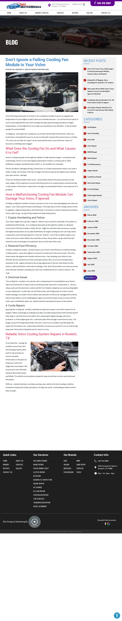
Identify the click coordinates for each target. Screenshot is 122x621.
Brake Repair (38, 464)
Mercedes (67, 468)
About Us (23, 12)
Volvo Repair (92, 200)
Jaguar (66, 464)
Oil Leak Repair (39, 491)
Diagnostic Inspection (42, 479)
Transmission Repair (41, 502)
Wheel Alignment (40, 506)
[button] (117, 616)
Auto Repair (92, 145)
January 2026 (92, 227)
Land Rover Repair (94, 176)
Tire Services (38, 498)
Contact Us (105, 12)
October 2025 (92, 245)
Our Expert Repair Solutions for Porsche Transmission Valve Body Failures (100, 109)
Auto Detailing (93, 133)
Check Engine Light (41, 468)
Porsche (80, 468)
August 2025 (92, 258)
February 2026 (92, 221)
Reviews (75, 12)
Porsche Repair (93, 189)
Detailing (37, 476)
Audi (65, 460)
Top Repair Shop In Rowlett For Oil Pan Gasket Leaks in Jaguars (100, 101)
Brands (6, 464)
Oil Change (37, 487)
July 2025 (90, 264)
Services (60, 12)
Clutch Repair (39, 472)
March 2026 (91, 214)
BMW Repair (92, 152)
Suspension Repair (40, 495)
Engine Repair (38, 483)
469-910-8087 (102, 3)
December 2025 (93, 233)
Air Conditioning (40, 460)
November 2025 (93, 239)
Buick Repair (92, 158)
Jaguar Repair (92, 170)
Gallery (89, 12)
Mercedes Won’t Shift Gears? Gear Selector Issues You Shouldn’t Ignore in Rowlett (100, 91)
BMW (78, 460)
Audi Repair (91, 127)
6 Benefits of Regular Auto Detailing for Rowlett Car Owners (100, 81)
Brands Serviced (41, 12)
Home (9, 12)
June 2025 (91, 270)
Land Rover (81, 464)
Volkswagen (69, 472)
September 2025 (93, 251)
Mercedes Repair (93, 182)
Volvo (78, 472)
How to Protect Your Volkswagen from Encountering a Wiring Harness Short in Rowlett (100, 71)
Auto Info (91, 139)
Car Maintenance (94, 164)
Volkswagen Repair (94, 195)
